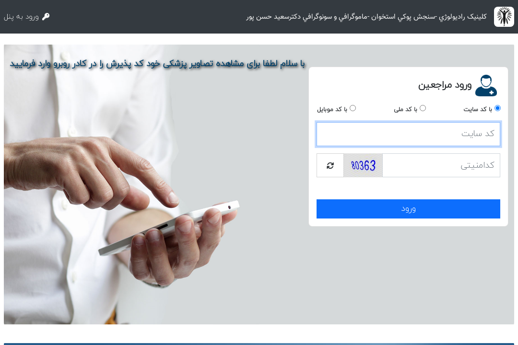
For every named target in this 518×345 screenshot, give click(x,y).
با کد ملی (405, 109)
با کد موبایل (332, 109)
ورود (408, 209)
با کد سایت (477, 109)
